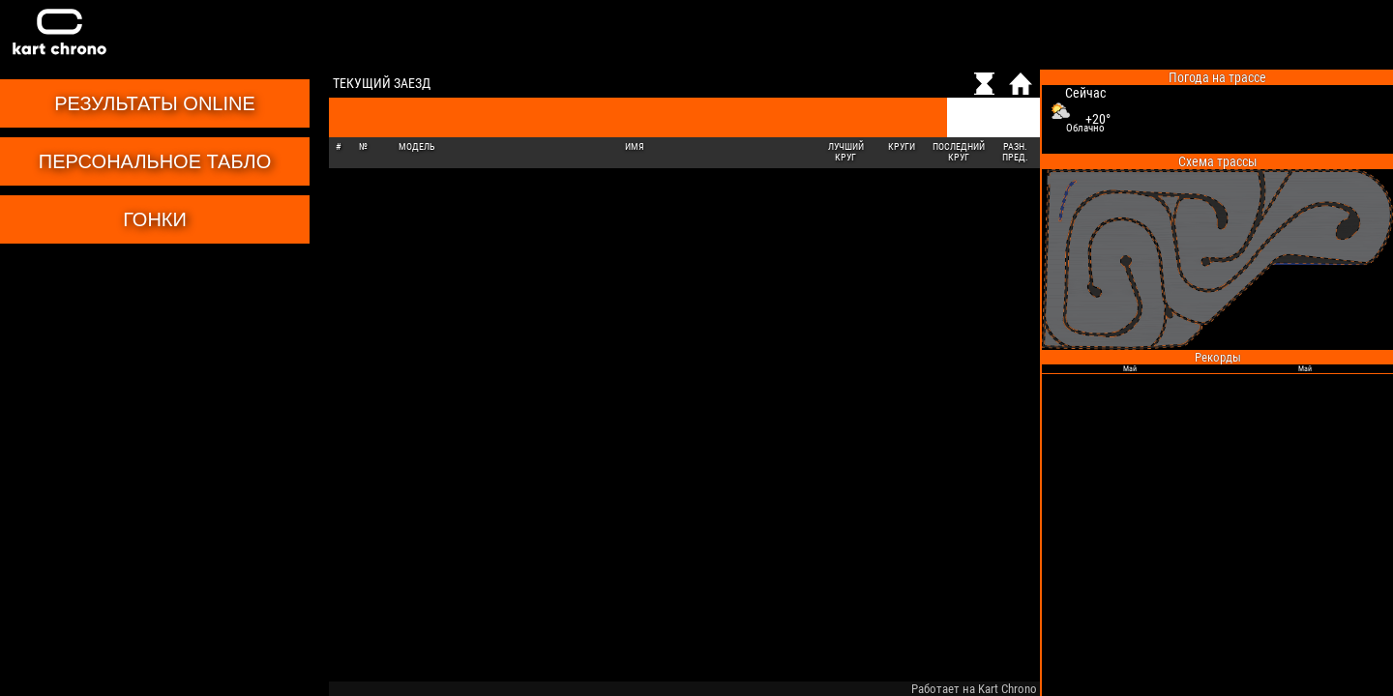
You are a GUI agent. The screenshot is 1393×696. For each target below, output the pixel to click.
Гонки (155, 219)
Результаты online (154, 103)
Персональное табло (155, 161)
